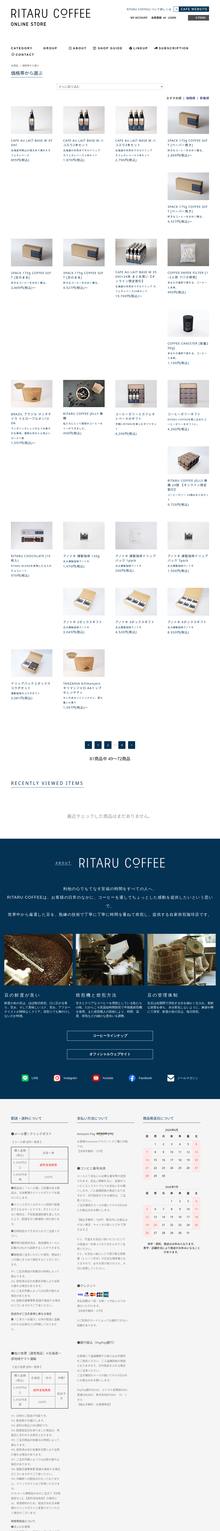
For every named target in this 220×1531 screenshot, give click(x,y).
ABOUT (80, 48)
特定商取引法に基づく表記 (109, 1492)
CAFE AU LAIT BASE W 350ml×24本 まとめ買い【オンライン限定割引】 (188, 215)
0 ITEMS (198, 17)
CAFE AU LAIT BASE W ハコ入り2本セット (83, 142)
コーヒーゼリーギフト (79, 366)
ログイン (33, 1499)
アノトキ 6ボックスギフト (82, 507)
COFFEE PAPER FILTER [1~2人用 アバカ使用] (31, 287)
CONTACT (25, 54)
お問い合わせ (172, 1492)
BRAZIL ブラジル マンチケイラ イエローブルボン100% (135, 290)
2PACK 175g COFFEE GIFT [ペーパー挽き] (188, 142)
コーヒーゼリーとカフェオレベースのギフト (31, 368)
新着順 (204, 98)
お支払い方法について (74, 1492)
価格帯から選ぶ (30, 65)
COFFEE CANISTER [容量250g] (83, 287)
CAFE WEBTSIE (84, 1499)
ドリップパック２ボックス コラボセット (135, 509)
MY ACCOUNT (139, 17)
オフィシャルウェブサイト (110, 878)
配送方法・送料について (39, 1492)
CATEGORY (24, 48)
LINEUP (140, 48)
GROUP (52, 48)
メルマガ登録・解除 (57, 1499)
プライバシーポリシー (145, 1492)
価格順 (190, 98)
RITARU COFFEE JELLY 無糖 (188, 287)
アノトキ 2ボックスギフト (187, 441)
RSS (103, 1499)
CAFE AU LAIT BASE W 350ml (31, 142)
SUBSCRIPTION (174, 48)
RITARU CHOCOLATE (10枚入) (187, 368)
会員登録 (156, 17)
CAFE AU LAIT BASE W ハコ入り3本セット (135, 142)
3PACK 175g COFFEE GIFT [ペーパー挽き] (31, 213)
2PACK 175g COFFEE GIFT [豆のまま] (83, 213)
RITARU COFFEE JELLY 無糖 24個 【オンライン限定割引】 (135, 370)
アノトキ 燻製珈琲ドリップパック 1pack (83, 443)
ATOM (112, 1499)
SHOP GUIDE (110, 48)
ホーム (15, 1492)
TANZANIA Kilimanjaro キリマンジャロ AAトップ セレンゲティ (187, 511)
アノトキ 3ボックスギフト (30, 507)
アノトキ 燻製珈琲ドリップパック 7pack (135, 443)
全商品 (14, 65)
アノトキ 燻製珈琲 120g (29, 441)
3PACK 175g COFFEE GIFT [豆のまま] (135, 213)
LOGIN (172, 17)
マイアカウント (196, 1492)
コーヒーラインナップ (110, 859)
